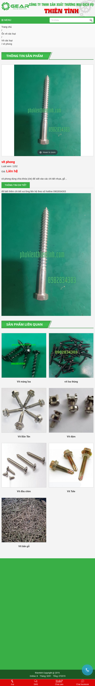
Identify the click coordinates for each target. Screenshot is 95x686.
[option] (47, 110)
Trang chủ (6, 27)
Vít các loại (7, 40)
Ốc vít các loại (8, 33)
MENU (6, 20)
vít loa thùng (71, 381)
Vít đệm (71, 436)
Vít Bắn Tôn (24, 436)
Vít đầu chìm (24, 491)
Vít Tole (71, 491)
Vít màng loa (24, 381)
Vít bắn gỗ (23, 546)
